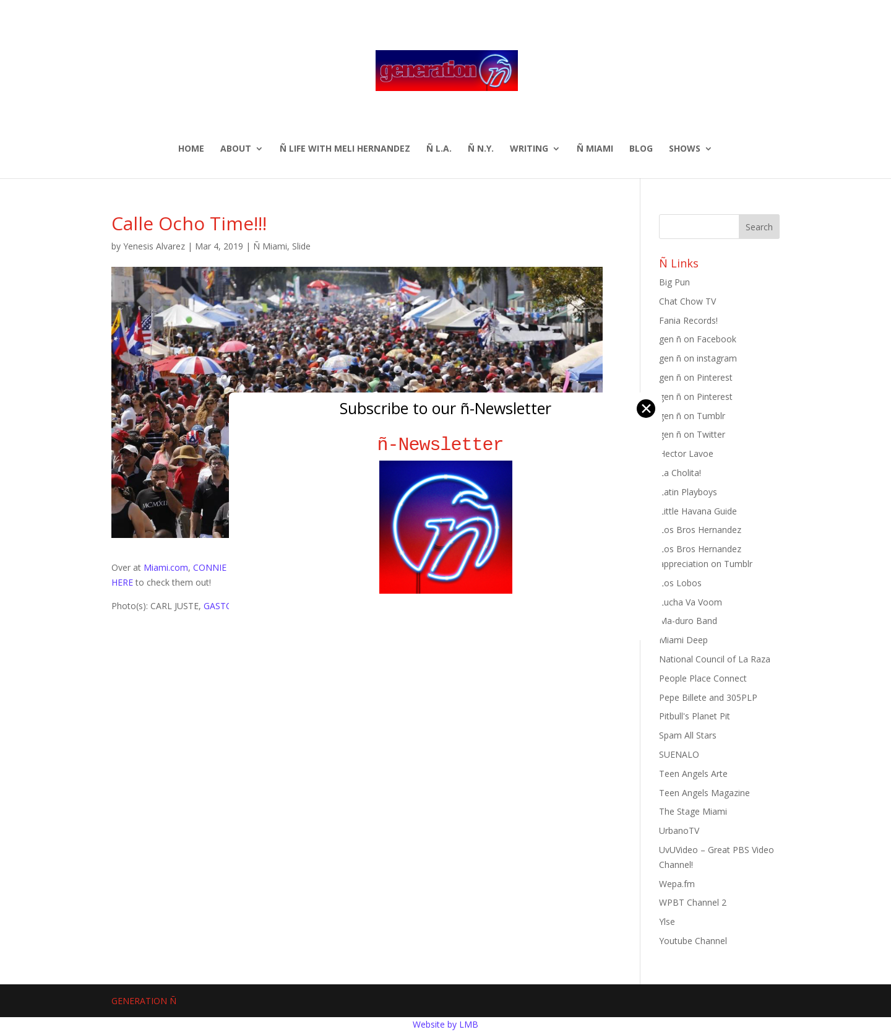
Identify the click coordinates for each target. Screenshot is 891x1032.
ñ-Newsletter (445, 444)
